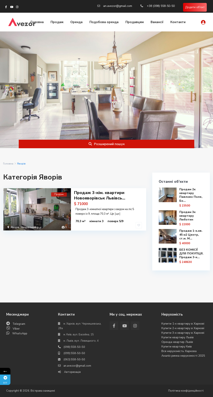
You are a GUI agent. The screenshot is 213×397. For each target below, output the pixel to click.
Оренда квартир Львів (177, 342)
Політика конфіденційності (186, 391)
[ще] (117, 214)
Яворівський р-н (31, 227)
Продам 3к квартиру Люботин (187, 216)
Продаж (57, 22)
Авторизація (72, 372)
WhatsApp (19, 333)
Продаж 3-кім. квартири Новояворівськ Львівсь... (99, 195)
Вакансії (157, 22)
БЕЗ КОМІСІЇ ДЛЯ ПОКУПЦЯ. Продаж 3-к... (191, 253)
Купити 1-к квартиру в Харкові (182, 324)
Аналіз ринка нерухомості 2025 (183, 356)
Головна (37, 22)
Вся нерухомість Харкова (179, 351)
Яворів (15, 227)
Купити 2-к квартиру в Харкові (182, 328)
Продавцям (134, 22)
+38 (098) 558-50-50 (161, 6)
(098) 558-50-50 (74, 347)
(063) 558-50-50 (74, 359)
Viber (16, 329)
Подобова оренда (104, 22)
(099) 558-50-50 (74, 353)
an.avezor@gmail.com (117, 6)
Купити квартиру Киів (176, 346)
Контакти (178, 22)
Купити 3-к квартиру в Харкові (182, 333)
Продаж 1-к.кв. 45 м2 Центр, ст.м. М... (190, 234)
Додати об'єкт (195, 7)
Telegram (18, 324)
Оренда (76, 22)
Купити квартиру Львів (177, 337)
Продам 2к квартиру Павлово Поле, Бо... (190, 195)
